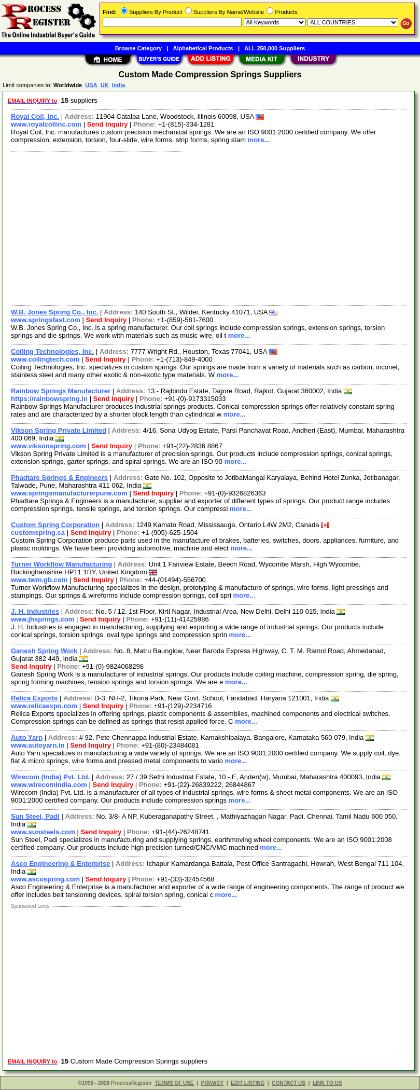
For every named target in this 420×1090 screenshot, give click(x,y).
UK (105, 85)
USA (91, 85)
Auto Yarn (27, 737)
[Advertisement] (207, 227)
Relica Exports (34, 698)
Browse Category (138, 48)
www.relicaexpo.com (44, 706)
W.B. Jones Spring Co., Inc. (54, 312)
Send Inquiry (107, 124)
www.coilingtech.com (45, 359)
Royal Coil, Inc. (35, 116)
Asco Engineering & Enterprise (60, 863)
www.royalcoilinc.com (46, 124)
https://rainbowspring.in (49, 399)
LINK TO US (327, 1083)
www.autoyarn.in (38, 745)
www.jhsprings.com (42, 619)
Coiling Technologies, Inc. (52, 351)
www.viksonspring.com (48, 446)
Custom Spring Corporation (55, 525)
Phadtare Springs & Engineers (59, 477)
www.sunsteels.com (43, 832)
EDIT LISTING (247, 1083)
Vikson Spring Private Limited (58, 430)
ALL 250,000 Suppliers (274, 48)
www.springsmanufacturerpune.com (69, 493)
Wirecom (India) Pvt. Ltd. (50, 777)
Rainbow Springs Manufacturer (60, 391)
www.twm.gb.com (39, 580)
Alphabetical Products (203, 48)
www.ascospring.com (45, 879)
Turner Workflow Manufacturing (61, 564)
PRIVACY (212, 1083)
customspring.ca (38, 532)
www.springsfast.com (45, 320)
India (118, 85)
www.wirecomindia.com (49, 785)
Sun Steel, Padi (35, 816)
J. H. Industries (35, 611)
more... (259, 140)
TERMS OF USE (174, 1083)
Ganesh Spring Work (44, 651)
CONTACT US (288, 1083)
